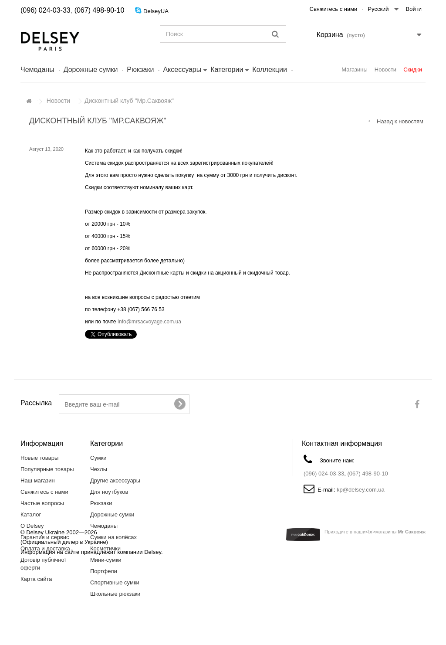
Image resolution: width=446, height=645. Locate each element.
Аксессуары (182, 69)
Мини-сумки (106, 560)
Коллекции (269, 69)
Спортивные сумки (114, 582)
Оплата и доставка (45, 548)
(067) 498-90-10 (99, 10)
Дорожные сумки (91, 69)
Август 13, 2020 (46, 149)
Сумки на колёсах (113, 537)
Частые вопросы (42, 503)
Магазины (354, 69)
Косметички (105, 548)
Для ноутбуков (109, 492)
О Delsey (32, 526)
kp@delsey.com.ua (361, 489)
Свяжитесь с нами (334, 9)
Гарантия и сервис (44, 537)
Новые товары (39, 458)
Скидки (412, 69)
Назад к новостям (400, 121)
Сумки (98, 458)
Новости (385, 69)
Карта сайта (36, 579)
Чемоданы (37, 69)
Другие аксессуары (115, 480)
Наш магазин (37, 480)
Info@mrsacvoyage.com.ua (149, 322)
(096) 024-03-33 (45, 10)
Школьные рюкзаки (115, 594)
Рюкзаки (140, 69)
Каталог (30, 514)
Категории (226, 69)
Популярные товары (47, 469)
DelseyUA (156, 11)
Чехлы (98, 469)
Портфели (103, 571)
